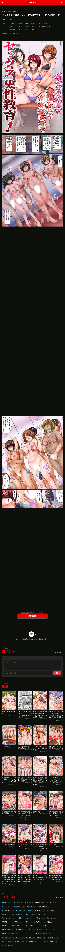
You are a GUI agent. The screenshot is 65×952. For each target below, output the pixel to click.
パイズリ (40, 922)
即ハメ (44, 27)
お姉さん (54, 937)
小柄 (33, 941)
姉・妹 (52, 918)
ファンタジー (9, 918)
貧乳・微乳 (8, 930)
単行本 (40, 903)
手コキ (21, 30)
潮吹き (7, 922)
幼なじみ (36, 933)
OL (25, 933)
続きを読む (32, 616)
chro (11, 20)
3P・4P (31, 914)
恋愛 (51, 922)
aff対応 (12, 24)
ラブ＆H (21, 910)
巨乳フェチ (13, 30)
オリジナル (8, 914)
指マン (27, 30)
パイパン (8, 941)
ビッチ (44, 941)
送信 (57, 673)
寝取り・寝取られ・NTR (39, 910)
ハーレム (52, 24)
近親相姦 (22, 930)
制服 (20, 914)
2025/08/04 (14, 34)
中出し (27, 27)
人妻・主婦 (45, 906)
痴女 (16, 933)
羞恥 (6, 933)
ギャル (7, 937)
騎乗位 (43, 914)
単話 (38, 27)
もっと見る (59, 898)
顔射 (33, 30)
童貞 (54, 941)
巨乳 (50, 27)
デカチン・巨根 (42, 24)
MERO (32, 2)
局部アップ (21, 941)
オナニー (19, 937)
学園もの (40, 918)
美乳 (29, 922)
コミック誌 (45, 926)
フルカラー (19, 27)
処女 (55, 910)
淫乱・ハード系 (25, 918)
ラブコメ (8, 945)
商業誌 (14, 11)
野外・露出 (18, 926)
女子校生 (20, 906)
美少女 (32, 906)
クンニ (33, 24)
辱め (6, 926)
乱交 (33, 27)
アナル (26, 24)
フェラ (12, 27)
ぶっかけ (19, 24)
